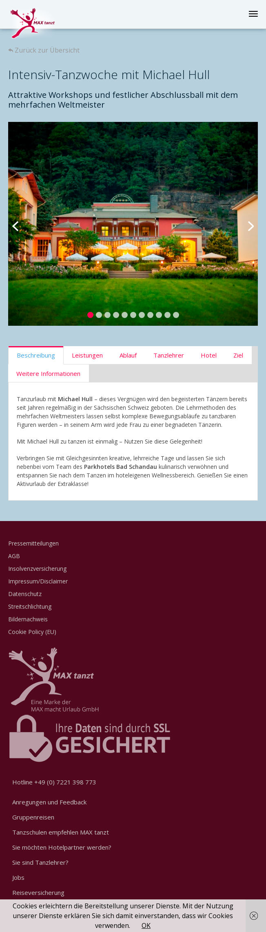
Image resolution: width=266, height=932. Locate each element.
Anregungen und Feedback (49, 802)
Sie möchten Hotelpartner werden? (61, 847)
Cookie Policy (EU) (32, 632)
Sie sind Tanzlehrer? (40, 862)
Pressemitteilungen (33, 543)
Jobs (18, 877)
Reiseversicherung (38, 892)
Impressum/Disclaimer (38, 581)
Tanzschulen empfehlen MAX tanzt (60, 832)
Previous (20, 224)
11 (176, 315)
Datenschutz (25, 594)
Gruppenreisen (33, 817)
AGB (14, 556)
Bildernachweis (28, 619)
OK (146, 925)
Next (245, 224)
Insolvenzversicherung (37, 568)
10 (167, 315)
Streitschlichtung (29, 606)
